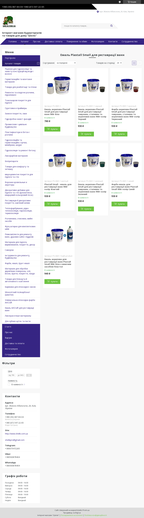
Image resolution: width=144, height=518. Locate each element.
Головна (12, 41)
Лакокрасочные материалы (18, 315)
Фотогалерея (97, 41)
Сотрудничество (130, 41)
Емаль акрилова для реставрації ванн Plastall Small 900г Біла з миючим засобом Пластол (57, 263)
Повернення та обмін (77, 41)
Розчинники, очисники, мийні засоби (18, 219)
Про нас (36, 41)
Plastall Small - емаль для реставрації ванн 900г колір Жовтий (57, 187)
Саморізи (9, 250)
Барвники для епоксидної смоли (20, 287)
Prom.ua (86, 510)
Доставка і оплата (53, 41)
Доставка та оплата (14, 343)
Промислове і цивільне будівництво (16, 125)
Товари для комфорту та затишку (17, 167)
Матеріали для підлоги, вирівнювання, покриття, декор (20, 243)
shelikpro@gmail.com (14, 440)
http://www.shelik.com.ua (16, 433)
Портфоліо (10, 58)
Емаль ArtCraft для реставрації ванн (19, 309)
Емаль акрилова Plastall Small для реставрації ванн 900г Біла (57, 112)
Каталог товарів (13, 63)
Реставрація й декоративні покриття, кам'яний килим (18, 201)
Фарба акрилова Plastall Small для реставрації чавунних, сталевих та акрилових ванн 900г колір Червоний (126, 114)
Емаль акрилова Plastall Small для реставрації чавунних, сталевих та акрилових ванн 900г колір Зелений (92, 189)
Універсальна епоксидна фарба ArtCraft (20, 301)
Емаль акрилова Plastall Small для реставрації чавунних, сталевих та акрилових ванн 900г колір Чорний (92, 114)
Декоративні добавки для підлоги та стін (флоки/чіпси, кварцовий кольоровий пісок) (19, 192)
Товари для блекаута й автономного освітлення (17, 280)
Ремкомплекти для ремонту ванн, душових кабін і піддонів (19, 235)
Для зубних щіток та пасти (18, 321)
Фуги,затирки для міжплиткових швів (20, 227)
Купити (54, 129)
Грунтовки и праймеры (16, 108)
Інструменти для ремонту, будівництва (17, 256)
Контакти (112, 41)
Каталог (25, 41)
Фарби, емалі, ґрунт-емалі (17, 263)
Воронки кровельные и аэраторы (16, 183)
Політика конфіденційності (95, 515)
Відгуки (8, 337)
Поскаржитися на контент (72, 515)
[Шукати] (111, 25)
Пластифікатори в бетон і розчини (17, 133)
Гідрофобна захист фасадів (18, 119)
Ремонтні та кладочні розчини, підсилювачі (19, 93)
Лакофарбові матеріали (16, 155)
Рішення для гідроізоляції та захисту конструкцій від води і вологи (19, 71)
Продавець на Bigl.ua (72, 513)
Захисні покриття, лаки (16, 113)
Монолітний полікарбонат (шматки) (17, 293)
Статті (8, 326)
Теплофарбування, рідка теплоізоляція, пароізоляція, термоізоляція (18, 211)
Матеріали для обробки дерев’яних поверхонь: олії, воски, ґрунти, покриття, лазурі (20, 271)
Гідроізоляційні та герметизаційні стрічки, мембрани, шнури (16, 142)
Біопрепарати (11, 161)
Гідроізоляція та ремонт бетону (20, 150)
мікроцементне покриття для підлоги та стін (19, 175)
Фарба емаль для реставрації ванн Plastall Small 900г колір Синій (125, 187)
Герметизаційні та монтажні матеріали (18, 80)
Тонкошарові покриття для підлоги (18, 101)
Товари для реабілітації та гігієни (21, 87)
